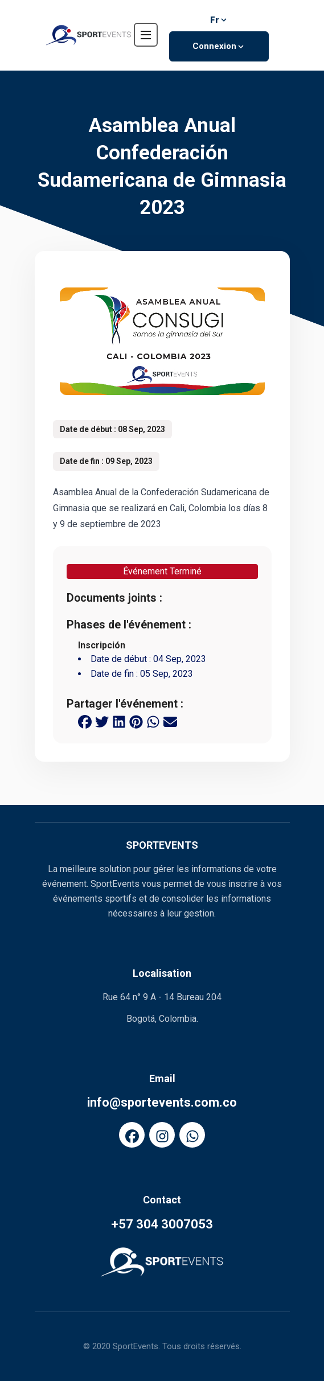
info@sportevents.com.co (162, 1102)
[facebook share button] (85, 721)
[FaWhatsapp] (192, 1135)
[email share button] (170, 721)
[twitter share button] (102, 721)
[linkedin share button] (119, 721)
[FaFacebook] (132, 1135)
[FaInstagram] (162, 1135)
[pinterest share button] (136, 721)
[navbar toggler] (146, 35)
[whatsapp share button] (153, 721)
